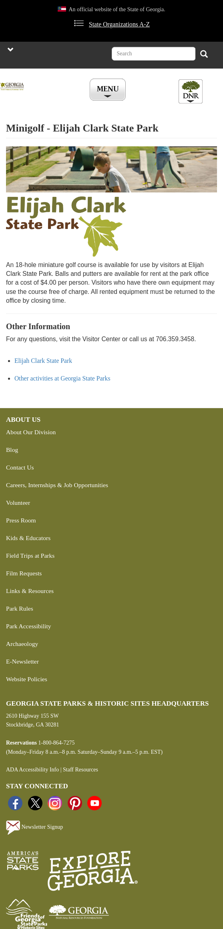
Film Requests (24, 573)
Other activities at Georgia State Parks (62, 378)
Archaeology (22, 643)
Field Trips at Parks (30, 555)
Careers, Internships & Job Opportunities (57, 485)
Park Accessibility (28, 626)
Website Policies (26, 679)
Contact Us (20, 467)
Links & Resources (30, 590)
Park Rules (19, 608)
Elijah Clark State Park (43, 360)
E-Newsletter (22, 661)
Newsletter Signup (34, 827)
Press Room (21, 520)
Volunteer (18, 502)
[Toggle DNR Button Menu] (191, 91)
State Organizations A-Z (119, 24)
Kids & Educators (28, 537)
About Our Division (31, 432)
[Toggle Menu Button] (109, 90)
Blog (12, 449)
